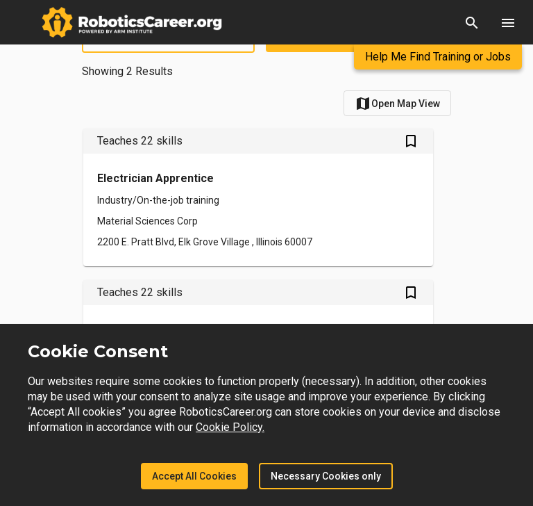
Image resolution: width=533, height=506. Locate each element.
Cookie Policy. (230, 427)
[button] (472, 22)
